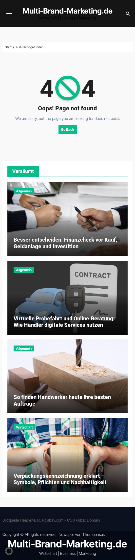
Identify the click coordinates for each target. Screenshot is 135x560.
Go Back (67, 129)
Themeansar (93, 534)
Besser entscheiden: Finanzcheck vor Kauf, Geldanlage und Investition (65, 243)
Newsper (66, 534)
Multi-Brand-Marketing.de (68, 10)
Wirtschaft (24, 427)
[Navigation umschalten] (9, 13)
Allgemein (24, 191)
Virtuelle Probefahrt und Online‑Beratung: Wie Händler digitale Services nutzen (64, 321)
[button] (9, 551)
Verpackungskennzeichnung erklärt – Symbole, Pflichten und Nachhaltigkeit (60, 479)
